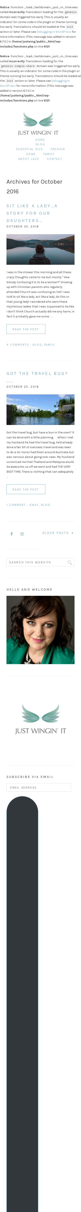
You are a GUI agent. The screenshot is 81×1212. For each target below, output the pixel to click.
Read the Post (26, 329)
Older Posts (58, 533)
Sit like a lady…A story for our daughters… (32, 213)
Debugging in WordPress (54, 32)
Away (34, 504)
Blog (37, 344)
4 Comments (17, 344)
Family (49, 344)
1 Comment (16, 504)
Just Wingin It (38, 118)
